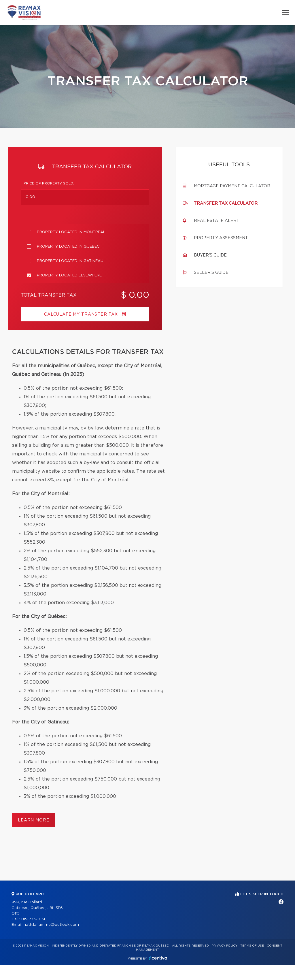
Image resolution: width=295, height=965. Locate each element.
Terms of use (252, 945)
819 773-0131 (33, 919)
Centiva (158, 958)
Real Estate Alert (216, 221)
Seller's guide (211, 273)
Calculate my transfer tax (85, 314)
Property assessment (221, 238)
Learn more (33, 820)
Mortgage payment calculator (232, 186)
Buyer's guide (210, 255)
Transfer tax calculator (226, 203)
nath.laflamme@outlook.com (51, 925)
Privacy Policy (224, 945)
